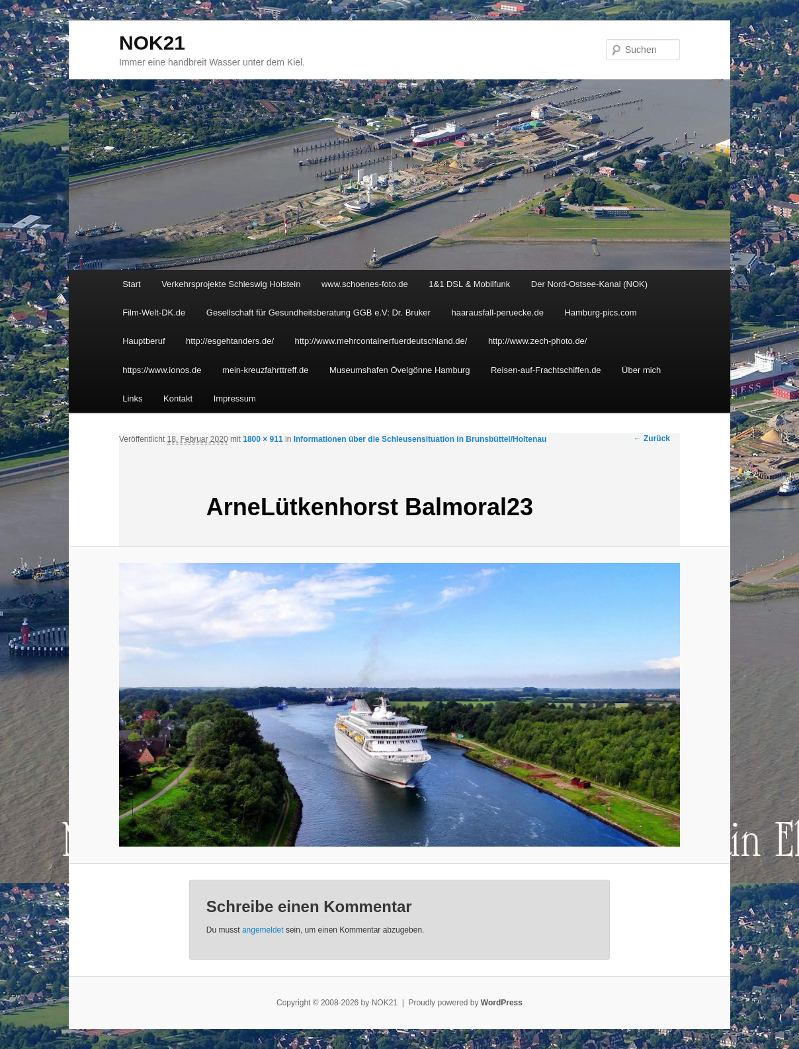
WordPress (502, 1002)
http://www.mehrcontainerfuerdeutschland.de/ (381, 341)
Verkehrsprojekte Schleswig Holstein (230, 284)
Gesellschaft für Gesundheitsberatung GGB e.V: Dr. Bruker (318, 312)
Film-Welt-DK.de (153, 312)
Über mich (641, 370)
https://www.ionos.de (161, 370)
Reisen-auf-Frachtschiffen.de (546, 370)
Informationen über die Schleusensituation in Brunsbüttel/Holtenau (420, 439)
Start (131, 284)
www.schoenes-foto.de (364, 284)
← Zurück (652, 438)
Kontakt (177, 398)
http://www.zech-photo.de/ (537, 341)
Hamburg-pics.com (600, 312)
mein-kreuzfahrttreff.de (265, 370)
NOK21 (152, 43)
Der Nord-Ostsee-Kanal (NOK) (589, 284)
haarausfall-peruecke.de (497, 312)
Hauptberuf (143, 341)
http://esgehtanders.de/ (230, 341)
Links (132, 398)
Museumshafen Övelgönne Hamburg (399, 370)
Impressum (235, 398)
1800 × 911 (262, 439)
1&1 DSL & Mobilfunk (469, 284)
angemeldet (263, 930)
